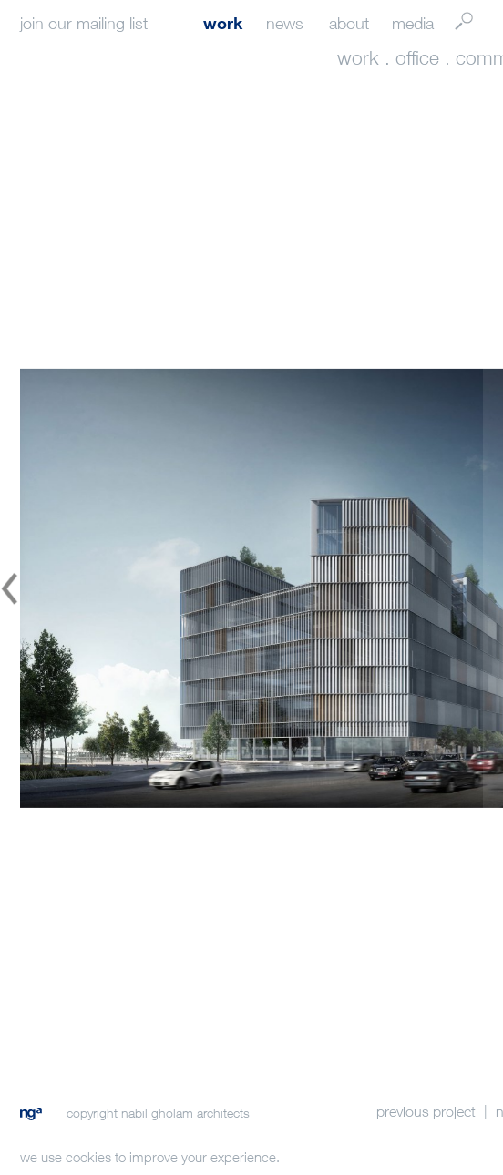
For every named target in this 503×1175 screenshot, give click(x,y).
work (222, 23)
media (413, 23)
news (284, 23)
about (349, 23)
